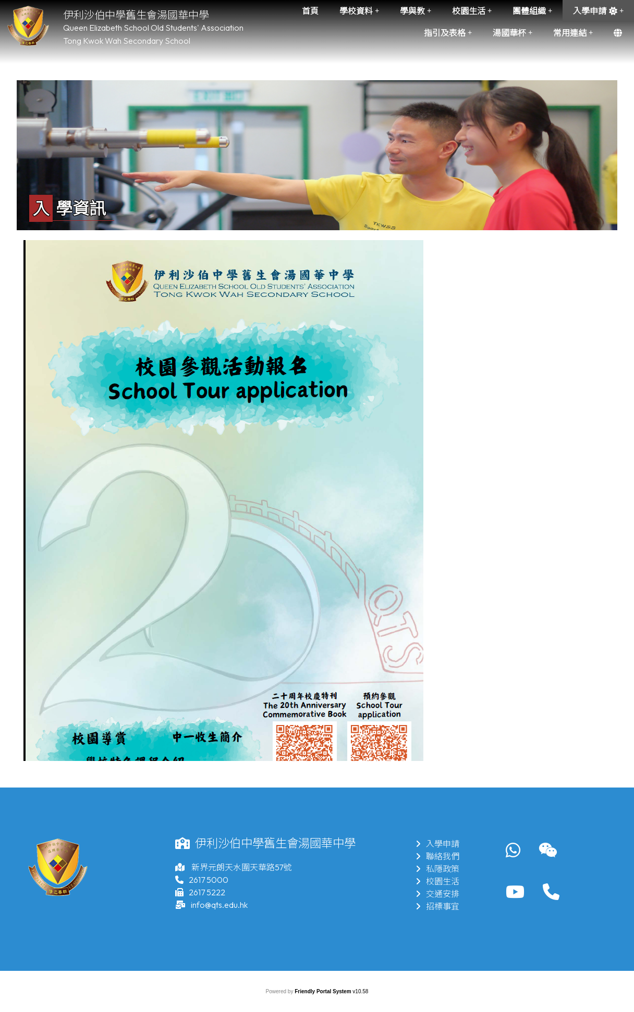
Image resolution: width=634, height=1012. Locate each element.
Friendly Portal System (323, 991)
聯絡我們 (437, 856)
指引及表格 (448, 33)
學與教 (415, 11)
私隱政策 (437, 869)
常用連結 (573, 33)
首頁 (310, 11)
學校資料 (359, 11)
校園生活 (472, 11)
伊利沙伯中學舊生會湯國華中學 (136, 14)
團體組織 (532, 11)
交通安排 (437, 894)
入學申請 (598, 11)
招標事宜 (437, 906)
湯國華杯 (512, 33)
